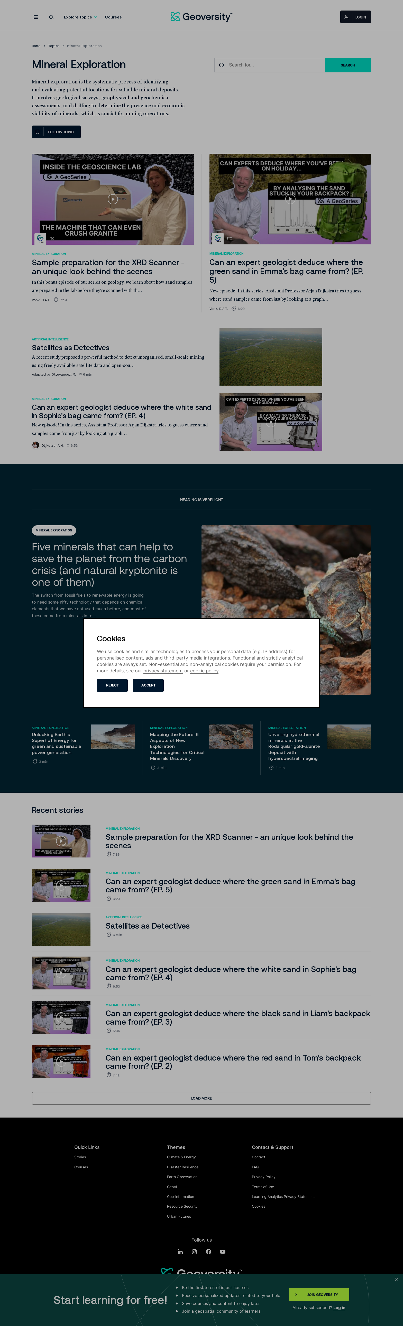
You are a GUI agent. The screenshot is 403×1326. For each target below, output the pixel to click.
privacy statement (163, 670)
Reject (112, 685)
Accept (148, 685)
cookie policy (204, 670)
